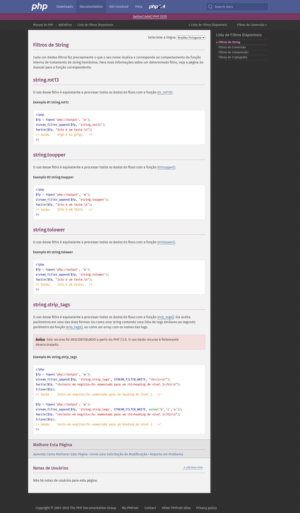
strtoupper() (166, 167)
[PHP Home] (39, 6)
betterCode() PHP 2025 (150, 17)
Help (138, 7)
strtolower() (166, 242)
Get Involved (119, 7)
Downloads (64, 7)
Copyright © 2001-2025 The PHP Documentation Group (76, 508)
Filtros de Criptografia (233, 57)
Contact (150, 508)
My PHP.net (130, 508)
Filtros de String (229, 42)
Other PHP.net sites (176, 508)
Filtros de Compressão (233, 52)
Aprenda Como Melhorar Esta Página (60, 454)
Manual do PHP (43, 25)
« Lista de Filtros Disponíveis (208, 25)
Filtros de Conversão (232, 47)
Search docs (220, 6)
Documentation (91, 7)
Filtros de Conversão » (252, 25)
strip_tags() (165, 317)
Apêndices (65, 25)
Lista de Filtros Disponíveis (95, 25)
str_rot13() (164, 92)
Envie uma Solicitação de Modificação (118, 454)
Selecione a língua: (162, 37)
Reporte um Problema (166, 454)
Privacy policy (206, 508)
